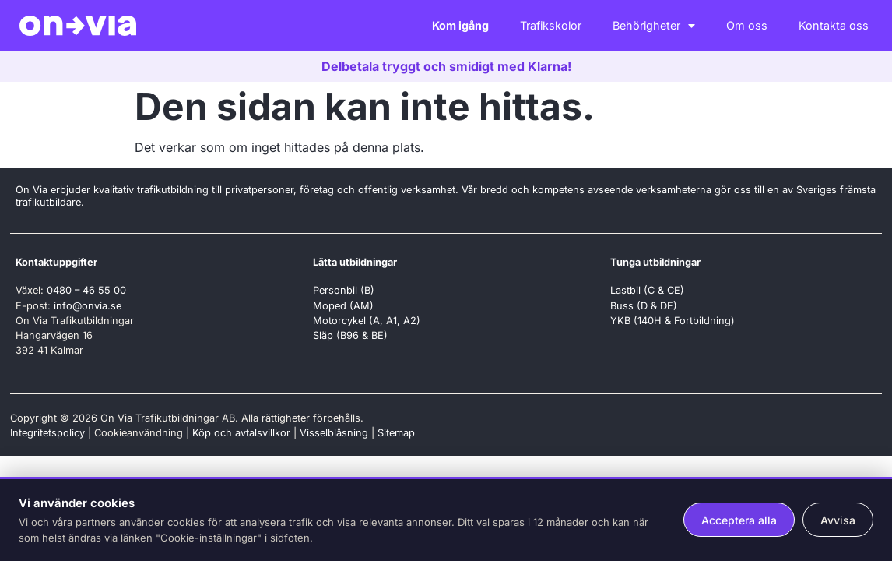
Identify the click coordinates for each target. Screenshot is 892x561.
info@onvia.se (87, 306)
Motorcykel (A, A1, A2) (366, 320)
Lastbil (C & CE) (647, 290)
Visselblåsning (334, 433)
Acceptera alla (739, 520)
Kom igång (460, 25)
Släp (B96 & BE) (350, 335)
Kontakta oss (834, 25)
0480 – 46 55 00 (86, 290)
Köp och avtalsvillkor (241, 433)
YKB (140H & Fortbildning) (672, 320)
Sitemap (396, 433)
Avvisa (837, 520)
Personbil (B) (343, 290)
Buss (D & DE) (643, 306)
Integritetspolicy (47, 433)
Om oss (746, 25)
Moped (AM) (343, 306)
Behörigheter (654, 25)
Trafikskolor (550, 25)
